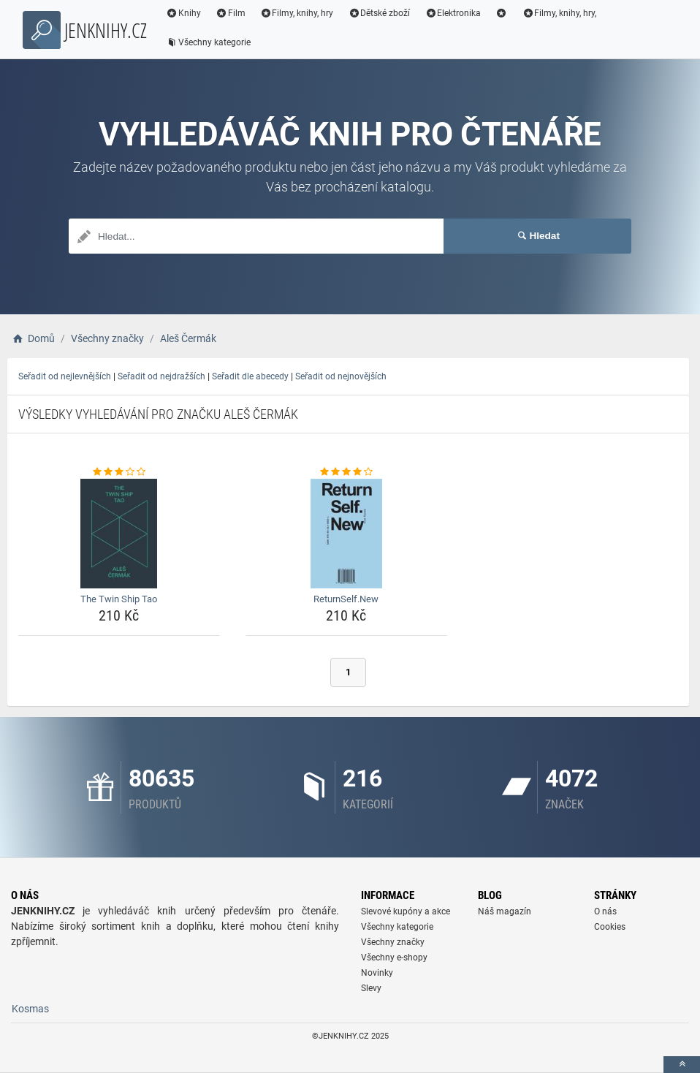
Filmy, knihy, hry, (559, 13)
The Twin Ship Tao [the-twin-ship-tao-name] (118, 599)
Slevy (371, 988)
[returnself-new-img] (346, 533)
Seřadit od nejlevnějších (64, 376)
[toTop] (681, 1064)
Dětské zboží (379, 13)
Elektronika (453, 13)
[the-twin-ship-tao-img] (119, 533)
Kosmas (30, 1009)
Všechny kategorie (208, 42)
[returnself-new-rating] (346, 472)
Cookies (609, 927)
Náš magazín (504, 911)
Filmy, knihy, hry (297, 13)
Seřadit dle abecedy (250, 376)
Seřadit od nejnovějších (341, 376)
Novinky (377, 973)
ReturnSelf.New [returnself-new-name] (345, 599)
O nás (605, 911)
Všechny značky (393, 942)
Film (231, 13)
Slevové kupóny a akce (405, 911)
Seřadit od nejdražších (161, 376)
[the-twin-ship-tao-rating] (119, 472)
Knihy (183, 13)
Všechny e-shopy (394, 957)
